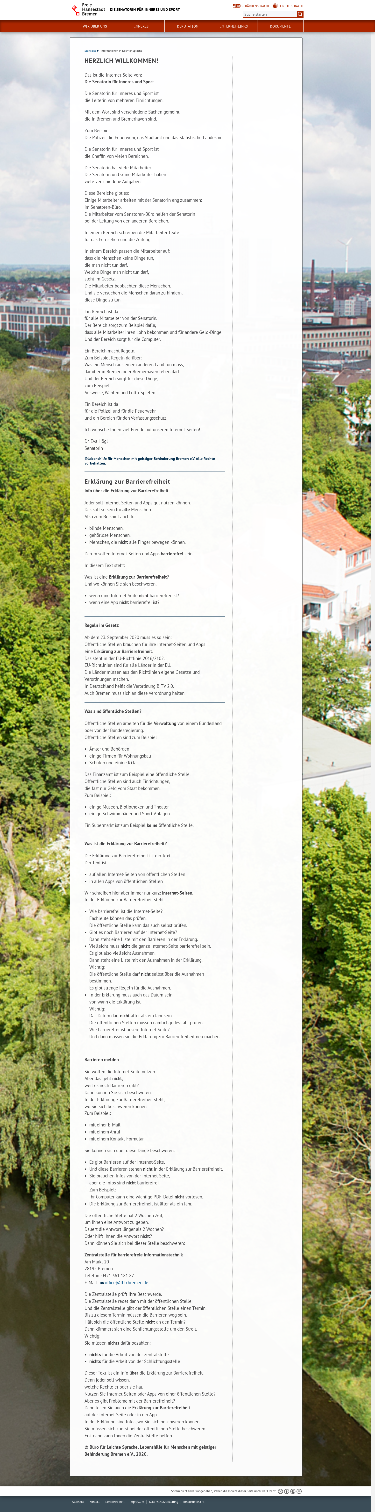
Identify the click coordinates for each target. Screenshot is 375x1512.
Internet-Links (234, 26)
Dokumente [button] (280, 26)
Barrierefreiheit (114, 1502)
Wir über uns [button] (95, 26)
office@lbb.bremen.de (123, 1282)
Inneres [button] (141, 26)
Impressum (136, 1502)
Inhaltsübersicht (193, 1502)
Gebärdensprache (255, 6)
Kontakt (94, 1502)
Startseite (92, 50)
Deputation (187, 26)
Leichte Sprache (291, 6)
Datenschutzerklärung (163, 1502)
